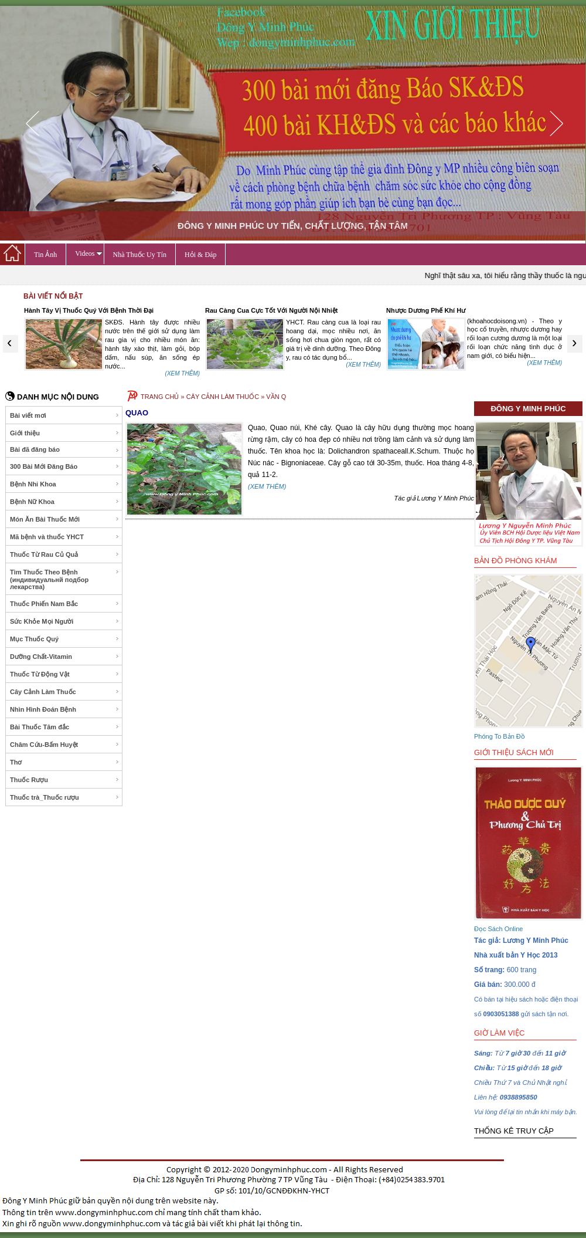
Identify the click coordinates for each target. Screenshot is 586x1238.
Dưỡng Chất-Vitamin (65, 656)
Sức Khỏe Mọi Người (65, 621)
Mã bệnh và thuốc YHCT (65, 536)
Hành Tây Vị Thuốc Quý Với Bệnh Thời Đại (89, 310)
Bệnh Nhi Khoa (65, 484)
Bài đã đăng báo (65, 450)
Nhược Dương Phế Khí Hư (425, 310)
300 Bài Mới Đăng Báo (65, 466)
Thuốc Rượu (65, 779)
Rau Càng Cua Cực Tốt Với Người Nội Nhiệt (271, 310)
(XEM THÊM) (182, 373)
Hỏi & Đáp (200, 255)
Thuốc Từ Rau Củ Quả (65, 554)
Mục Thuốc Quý (65, 638)
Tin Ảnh (45, 255)
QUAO (136, 412)
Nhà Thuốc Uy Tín (140, 255)
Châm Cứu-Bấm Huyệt (65, 744)
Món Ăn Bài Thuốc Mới (65, 519)
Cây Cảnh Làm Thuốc (65, 691)
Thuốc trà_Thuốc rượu (65, 797)
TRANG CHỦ (160, 396)
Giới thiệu (65, 433)
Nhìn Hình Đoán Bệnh (65, 709)
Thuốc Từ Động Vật (65, 674)
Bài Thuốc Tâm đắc (65, 726)
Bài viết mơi (65, 415)
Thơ (65, 762)
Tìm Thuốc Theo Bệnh (65, 579)
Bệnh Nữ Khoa (65, 501)
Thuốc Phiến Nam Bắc (65, 603)
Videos (88, 253)
